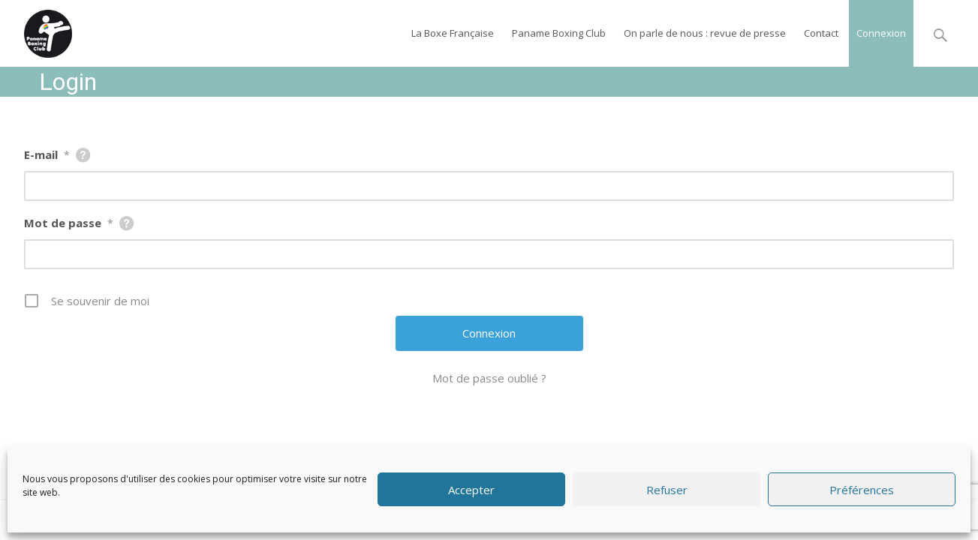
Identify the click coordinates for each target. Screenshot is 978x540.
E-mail (47, 154)
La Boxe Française (452, 33)
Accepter (471, 489)
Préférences (861, 489)
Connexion (881, 33)
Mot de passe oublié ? (489, 378)
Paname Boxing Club (559, 33)
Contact (821, 33)
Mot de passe (68, 222)
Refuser (667, 489)
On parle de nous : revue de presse (705, 33)
